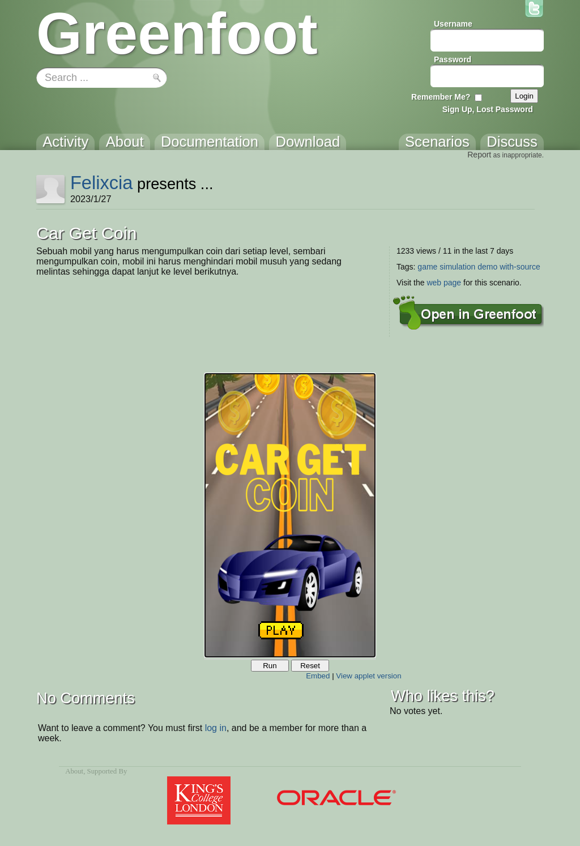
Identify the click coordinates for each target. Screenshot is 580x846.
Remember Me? (440, 96)
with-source (520, 266)
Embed (318, 676)
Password (452, 59)
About (74, 771)
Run (269, 665)
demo (487, 266)
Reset (310, 665)
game (427, 266)
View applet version (368, 676)
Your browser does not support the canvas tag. (290, 515)
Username (453, 23)
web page (444, 282)
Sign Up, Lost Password (487, 109)
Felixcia (101, 182)
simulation (457, 266)
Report (479, 154)
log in (216, 728)
